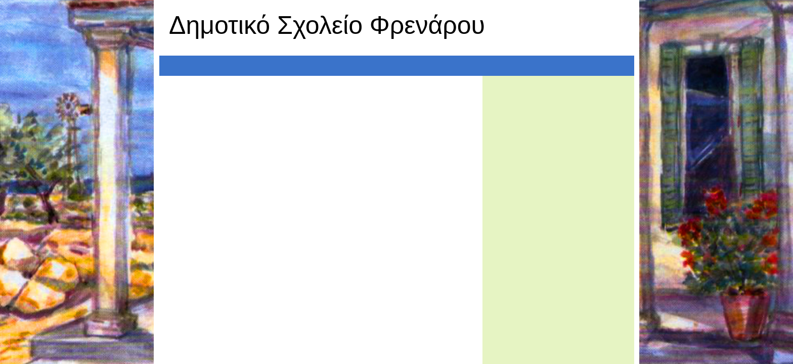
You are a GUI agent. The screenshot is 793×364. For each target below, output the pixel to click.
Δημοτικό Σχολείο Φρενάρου (327, 25)
